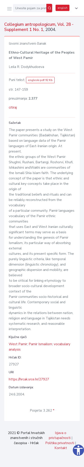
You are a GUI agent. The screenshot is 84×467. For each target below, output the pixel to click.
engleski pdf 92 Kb (40, 80)
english (62, 8)
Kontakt (60, 448)
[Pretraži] (49, 8)
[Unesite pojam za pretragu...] (30, 8)
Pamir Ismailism (40, 344)
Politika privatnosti (59, 443)
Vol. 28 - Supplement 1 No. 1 (38, 27)
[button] (75, 8)
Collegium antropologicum (29, 24)
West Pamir (18, 344)
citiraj (13, 107)
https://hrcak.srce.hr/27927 (29, 379)
